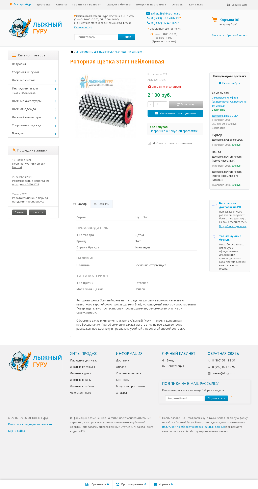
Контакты (196, 4)
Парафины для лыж (83, 360)
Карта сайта (16, 431)
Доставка (43, 4)
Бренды (18, 133)
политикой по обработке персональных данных (193, 427)
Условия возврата (128, 373)
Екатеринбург (23, 4)
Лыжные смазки (23, 80)
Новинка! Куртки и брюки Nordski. (28, 165)
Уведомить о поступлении (178, 113)
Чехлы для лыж (80, 393)
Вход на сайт (237, 4)
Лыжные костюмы (82, 367)
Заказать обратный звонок (230, 35)
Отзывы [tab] (101, 204)
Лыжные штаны (80, 380)
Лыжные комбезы (82, 386)
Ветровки (19, 64)
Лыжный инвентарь (26, 117)
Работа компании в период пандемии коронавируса (30, 199)
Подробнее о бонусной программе (174, 131)
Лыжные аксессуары (27, 101)
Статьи (20, 212)
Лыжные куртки (80, 373)
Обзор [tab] (80, 204)
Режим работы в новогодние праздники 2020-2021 (31, 182)
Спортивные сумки (25, 72)
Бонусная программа (151, 4)
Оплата (61, 4)
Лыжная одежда (24, 109)
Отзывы (177, 4)
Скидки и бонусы (119, 4)
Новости (37, 212)
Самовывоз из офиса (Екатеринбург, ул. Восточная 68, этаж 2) (229, 101)
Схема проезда (83, 27)
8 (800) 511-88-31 (163, 18)
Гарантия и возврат (86, 4)
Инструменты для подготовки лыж (25, 90)
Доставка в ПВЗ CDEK (225, 115)
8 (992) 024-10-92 (163, 23)
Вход (168, 360)
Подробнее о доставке (232, 226)
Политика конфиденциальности (30, 424)
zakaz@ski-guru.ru (163, 13)
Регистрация (173, 366)
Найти (127, 37)
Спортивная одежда (26, 125)
